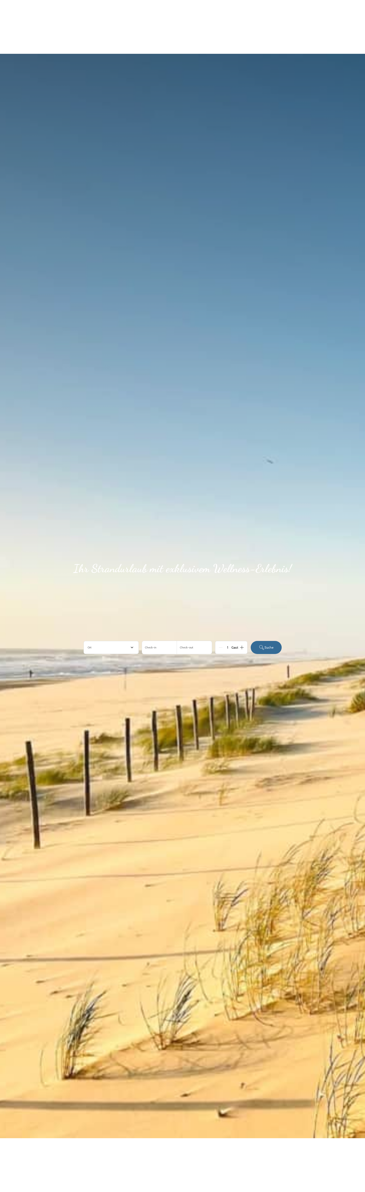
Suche (266, 647)
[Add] (242, 647)
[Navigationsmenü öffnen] (346, 13)
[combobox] (111, 647)
